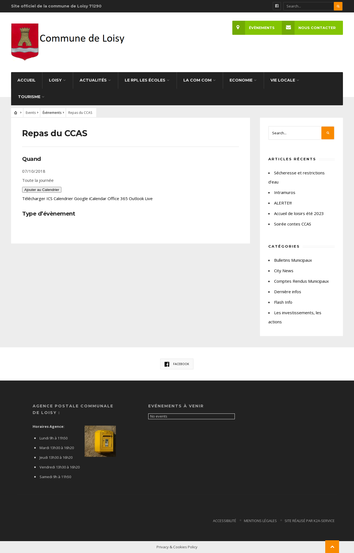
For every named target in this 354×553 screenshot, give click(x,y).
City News (283, 270)
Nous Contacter (309, 28)
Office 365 (118, 198)
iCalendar (97, 198)
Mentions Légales (260, 520)
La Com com (197, 80)
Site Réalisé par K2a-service (310, 520)
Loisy (55, 80)
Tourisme (29, 96)
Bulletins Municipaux (293, 260)
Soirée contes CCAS (292, 224)
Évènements (253, 28)
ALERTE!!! (283, 203)
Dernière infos (287, 291)
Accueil (26, 80)
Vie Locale (282, 80)
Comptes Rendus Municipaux (301, 281)
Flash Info (283, 302)
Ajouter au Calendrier (41, 190)
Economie (241, 80)
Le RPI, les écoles (145, 80)
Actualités (93, 80)
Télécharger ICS (37, 198)
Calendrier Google (71, 198)
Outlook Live (141, 198)
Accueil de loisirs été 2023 (299, 213)
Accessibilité (224, 520)
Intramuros (284, 192)
